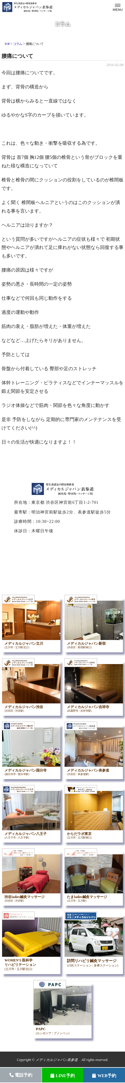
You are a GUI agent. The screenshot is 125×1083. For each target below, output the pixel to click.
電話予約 (21, 1075)
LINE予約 (62, 1075)
